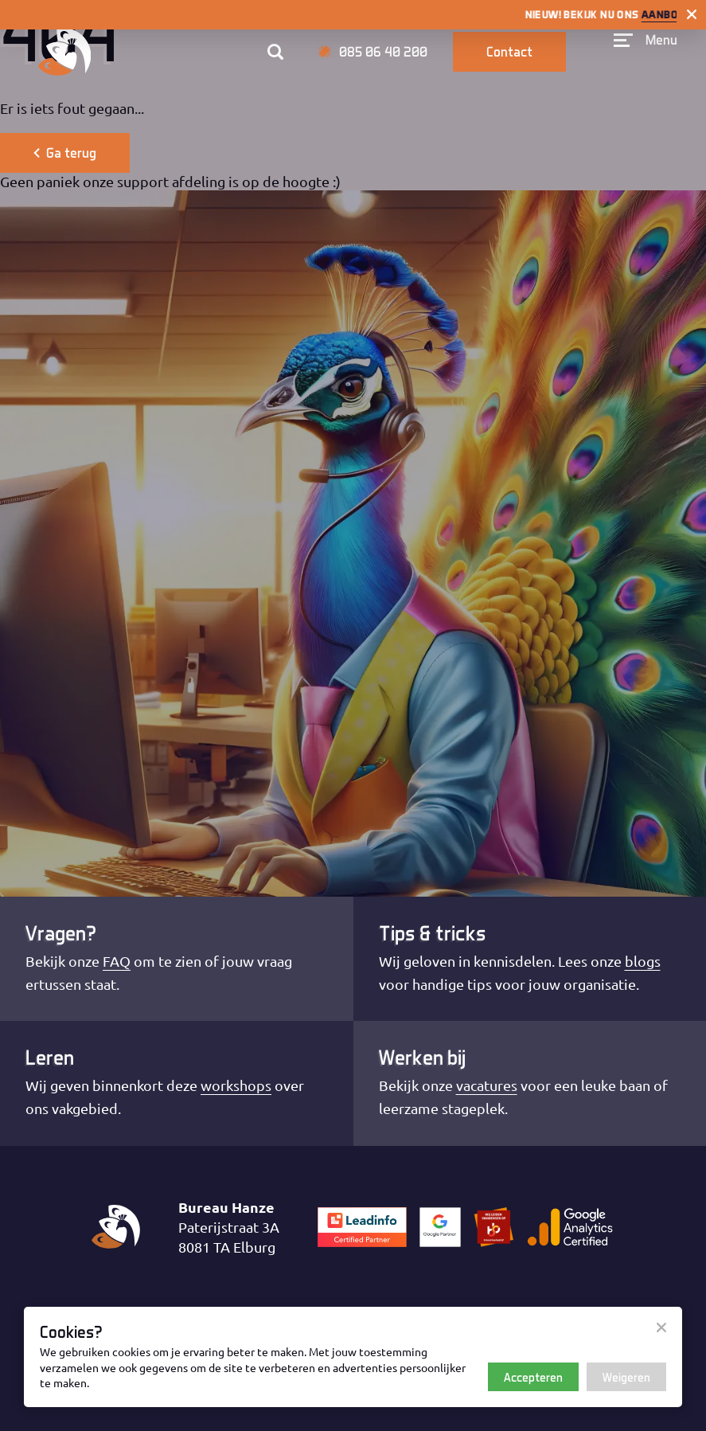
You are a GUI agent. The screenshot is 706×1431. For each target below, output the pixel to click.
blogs (643, 960)
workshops (236, 1085)
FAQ (117, 960)
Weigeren (626, 1377)
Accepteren (533, 1377)
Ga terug (64, 152)
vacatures (486, 1085)
